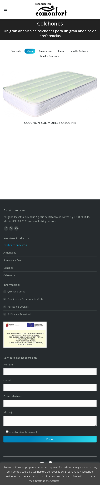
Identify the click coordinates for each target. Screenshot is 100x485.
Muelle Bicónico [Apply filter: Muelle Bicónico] (79, 51)
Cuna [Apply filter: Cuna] (30, 51)
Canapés (8, 267)
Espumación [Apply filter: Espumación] (45, 51)
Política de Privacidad (19, 314)
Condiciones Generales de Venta (25, 299)
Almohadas (9, 252)
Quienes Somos (16, 291)
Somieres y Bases (13, 260)
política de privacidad (27, 432)
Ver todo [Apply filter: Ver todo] (16, 51)
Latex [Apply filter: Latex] (61, 51)
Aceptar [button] (54, 480)
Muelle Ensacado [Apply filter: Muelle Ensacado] (49, 56)
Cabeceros (9, 275)
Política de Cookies (18, 306)
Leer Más (65, 480)
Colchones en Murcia (15, 245)
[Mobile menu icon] (5, 9)
